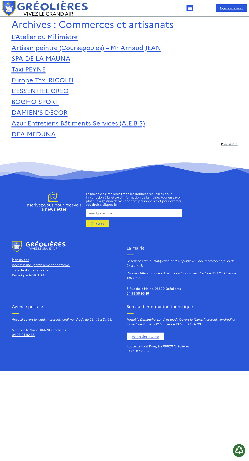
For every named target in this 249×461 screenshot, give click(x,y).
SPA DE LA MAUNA (41, 58)
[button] (190, 8)
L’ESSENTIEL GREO (40, 90)
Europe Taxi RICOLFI (43, 79)
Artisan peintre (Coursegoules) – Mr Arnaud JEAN (86, 47)
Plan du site (20, 259)
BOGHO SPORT (35, 101)
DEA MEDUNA (34, 133)
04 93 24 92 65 (23, 334)
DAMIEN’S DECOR (40, 112)
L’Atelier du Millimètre (45, 36)
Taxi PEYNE (29, 68)
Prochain (229, 144)
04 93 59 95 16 (138, 293)
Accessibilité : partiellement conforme (41, 264)
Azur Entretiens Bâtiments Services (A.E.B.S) (78, 122)
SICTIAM (39, 275)
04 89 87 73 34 (138, 351)
